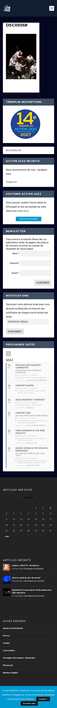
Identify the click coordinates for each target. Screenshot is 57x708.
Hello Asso (23, 211)
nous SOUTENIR (28, 219)
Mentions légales (10, 673)
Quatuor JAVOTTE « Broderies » (26, 565)
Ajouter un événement (13, 628)
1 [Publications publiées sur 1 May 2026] (35, 508)
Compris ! (43, 699)
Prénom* (14, 263)
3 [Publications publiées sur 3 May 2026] (50, 508)
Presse (6, 636)
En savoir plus (29, 703)
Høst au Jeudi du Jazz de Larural (26, 578)
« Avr (6, 536)
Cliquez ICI (11, 182)
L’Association (9, 650)
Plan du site (8, 665)
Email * (15, 273)
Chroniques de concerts (34, 581)
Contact (6, 643)
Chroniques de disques (33, 569)
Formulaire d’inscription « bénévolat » (19, 658)
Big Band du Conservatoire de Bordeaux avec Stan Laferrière (32, 591)
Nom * (15, 253)
